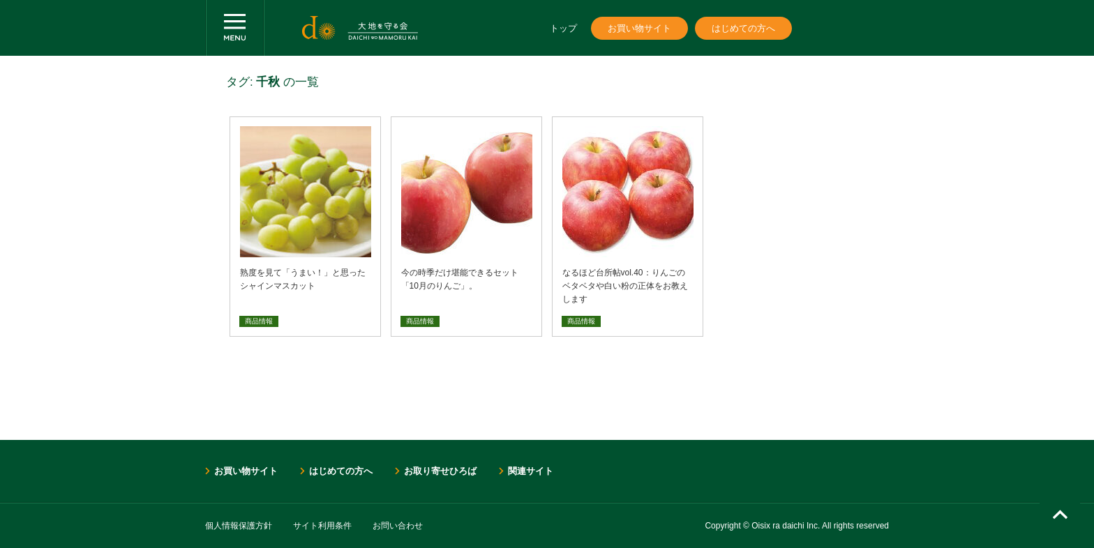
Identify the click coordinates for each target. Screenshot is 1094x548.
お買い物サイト (639, 28)
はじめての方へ (743, 28)
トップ (563, 28)
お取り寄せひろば (440, 471)
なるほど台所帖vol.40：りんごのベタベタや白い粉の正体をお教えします (625, 286)
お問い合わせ (398, 526)
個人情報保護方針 (238, 526)
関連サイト (530, 471)
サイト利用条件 (322, 526)
